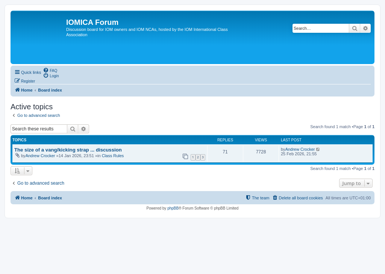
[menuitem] (50, 70)
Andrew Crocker (40, 155)
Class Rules (113, 155)
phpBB (173, 208)
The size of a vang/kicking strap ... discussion (68, 150)
